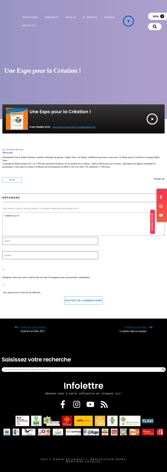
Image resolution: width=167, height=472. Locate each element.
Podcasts (52, 17)
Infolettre (84, 386)
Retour (12, 180)
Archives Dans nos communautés (73, 127)
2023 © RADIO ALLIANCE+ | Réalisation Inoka (83, 459)
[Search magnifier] (163, 369)
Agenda (109, 17)
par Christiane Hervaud (12, 149)
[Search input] (82, 369)
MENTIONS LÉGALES (83, 461)
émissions (30, 17)
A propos (90, 17)
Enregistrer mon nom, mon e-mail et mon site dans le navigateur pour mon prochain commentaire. (46, 277)
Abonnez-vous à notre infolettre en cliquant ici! (83, 393)
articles (29, 25)
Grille (71, 17)
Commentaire (83, 224)
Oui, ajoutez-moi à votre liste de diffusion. (21, 287)
